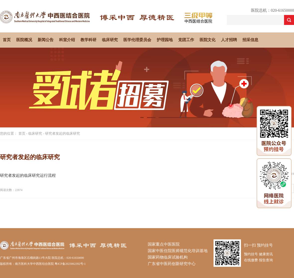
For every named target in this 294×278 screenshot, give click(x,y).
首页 (7, 40)
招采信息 (250, 40)
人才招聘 (229, 40)
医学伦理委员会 (137, 40)
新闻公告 (46, 40)
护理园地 (165, 40)
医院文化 (208, 40)
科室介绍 (67, 40)
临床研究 (110, 40)
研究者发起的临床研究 (62, 133)
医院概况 (24, 40)
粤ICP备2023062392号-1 (70, 264)
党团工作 (186, 40)
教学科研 (88, 40)
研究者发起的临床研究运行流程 (28, 175)
